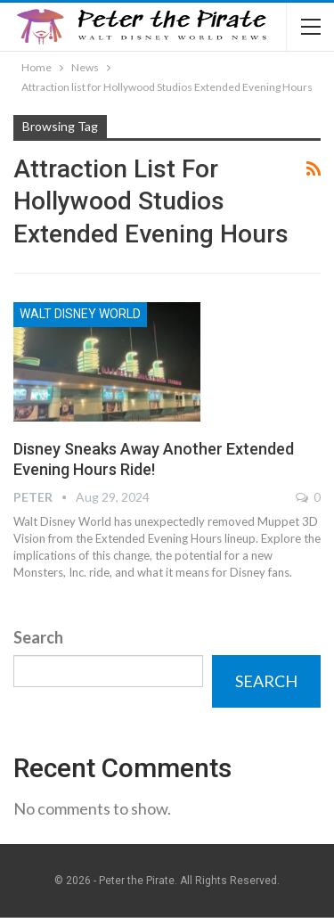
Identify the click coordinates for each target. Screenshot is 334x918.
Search (38, 637)
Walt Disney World (80, 314)
